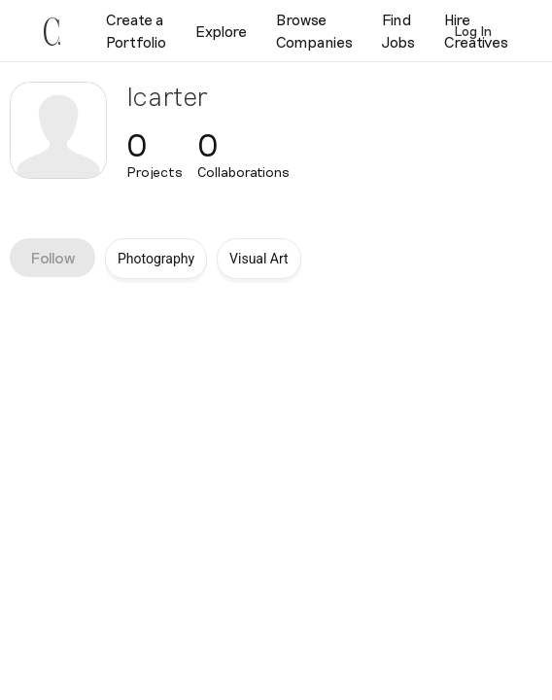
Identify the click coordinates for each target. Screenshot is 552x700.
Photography (156, 258)
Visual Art (259, 258)
